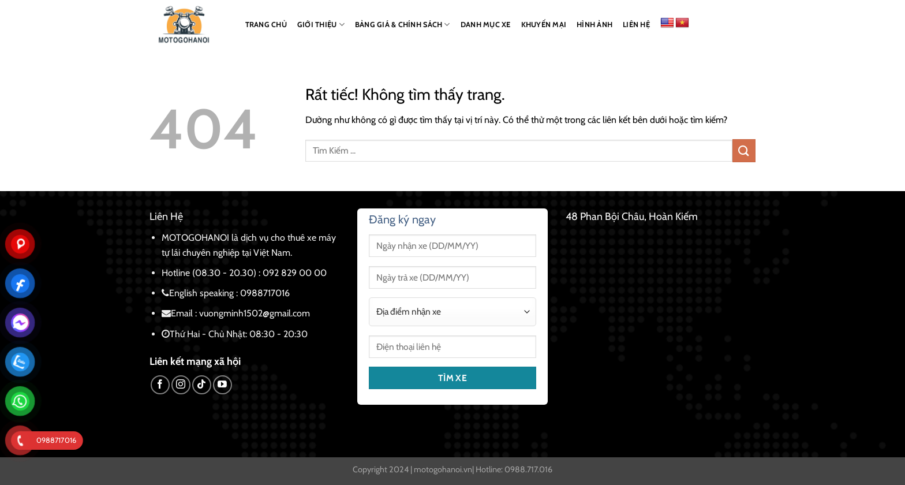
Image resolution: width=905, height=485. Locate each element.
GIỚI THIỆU (321, 24)
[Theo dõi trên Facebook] (160, 384)
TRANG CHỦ (266, 24)
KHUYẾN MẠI (544, 24)
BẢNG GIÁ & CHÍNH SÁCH (402, 24)
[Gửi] (744, 150)
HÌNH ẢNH (594, 24)
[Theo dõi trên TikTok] (201, 384)
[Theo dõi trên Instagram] (180, 384)
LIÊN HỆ (636, 24)
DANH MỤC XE (486, 24)
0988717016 (265, 293)
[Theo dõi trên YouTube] (222, 384)
